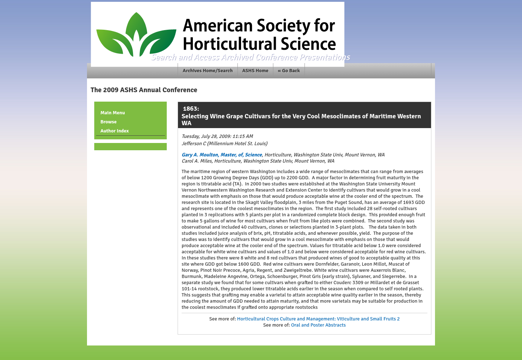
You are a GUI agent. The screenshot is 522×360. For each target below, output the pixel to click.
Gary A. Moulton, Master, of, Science (222, 155)
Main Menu (112, 113)
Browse (108, 122)
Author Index (114, 131)
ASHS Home (255, 71)
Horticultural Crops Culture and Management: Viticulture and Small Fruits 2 (318, 319)
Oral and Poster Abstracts (318, 325)
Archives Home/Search (208, 71)
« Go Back (289, 71)
